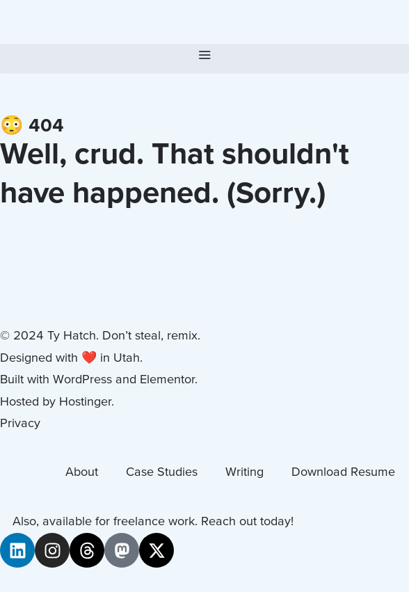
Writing (244, 472)
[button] (204, 59)
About (81, 472)
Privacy (20, 424)
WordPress (82, 380)
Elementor (167, 380)
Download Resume (343, 472)
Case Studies (162, 472)
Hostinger (85, 402)
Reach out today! (247, 522)
